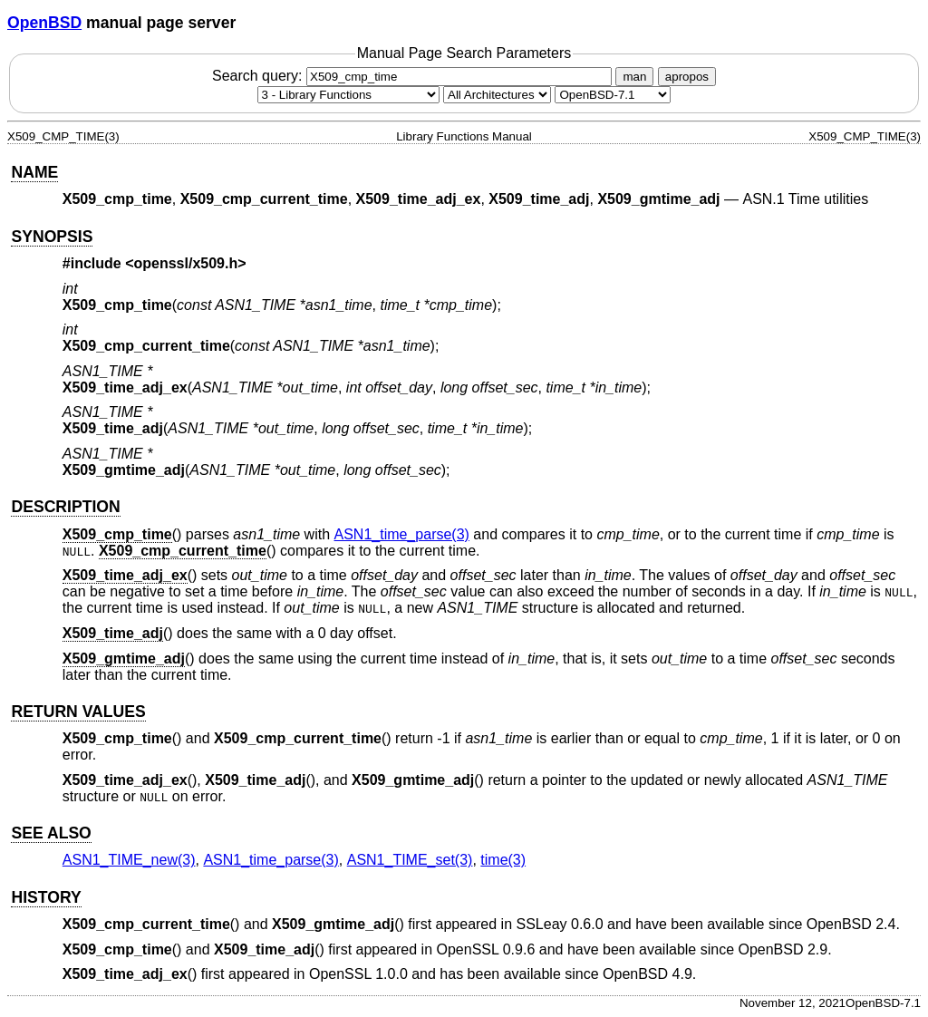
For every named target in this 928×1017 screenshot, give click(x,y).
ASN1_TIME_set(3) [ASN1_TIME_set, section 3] (410, 859)
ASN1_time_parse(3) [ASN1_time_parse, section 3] (401, 534)
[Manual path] (613, 94)
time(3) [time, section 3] (503, 859)
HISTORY (46, 897)
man (634, 76)
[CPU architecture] (497, 94)
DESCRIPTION (65, 507)
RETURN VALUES (78, 711)
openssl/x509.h (186, 263)
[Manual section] (348, 94)
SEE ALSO (51, 833)
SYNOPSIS (51, 237)
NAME (34, 172)
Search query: (414, 75)
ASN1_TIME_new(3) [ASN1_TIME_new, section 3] (129, 859)
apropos (687, 76)
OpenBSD (44, 23)
